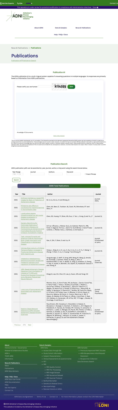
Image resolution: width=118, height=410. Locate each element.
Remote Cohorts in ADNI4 (53, 389)
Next (29, 325)
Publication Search (29, 61)
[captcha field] (44, 86)
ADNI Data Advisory (12, 371)
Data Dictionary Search (85, 362)
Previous (17, 325)
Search (16, 180)
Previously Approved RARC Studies (92, 351)
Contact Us (9, 390)
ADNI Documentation (12, 382)
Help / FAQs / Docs (61, 35)
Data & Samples (61, 28)
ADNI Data (44, 348)
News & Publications (83, 28)
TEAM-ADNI (9, 356)
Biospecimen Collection (88, 359)
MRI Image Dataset (53, 373)
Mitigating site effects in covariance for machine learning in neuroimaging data (32, 208)
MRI (45, 364)
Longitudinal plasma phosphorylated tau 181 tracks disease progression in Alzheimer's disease (32, 216)
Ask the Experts (10, 388)
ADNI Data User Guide (12, 379)
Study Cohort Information (53, 353)
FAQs (6, 385)
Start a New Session (59, 136)
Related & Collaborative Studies (16, 351)
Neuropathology (49, 386)
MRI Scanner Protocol (54, 378)
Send (71, 87)
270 (24, 325)
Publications (9, 368)
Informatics (9, 359)
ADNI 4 (7, 353)
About (7, 345)
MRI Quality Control (53, 367)
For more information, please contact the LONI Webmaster (82, 397)
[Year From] (14, 174)
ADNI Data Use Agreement (23, 397)
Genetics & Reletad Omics (53, 384)
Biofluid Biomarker (50, 381)
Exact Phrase (90, 174)
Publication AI (16, 61)
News (7, 366)
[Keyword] (74, 174)
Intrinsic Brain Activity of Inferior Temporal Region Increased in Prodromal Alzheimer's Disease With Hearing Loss (32, 251)
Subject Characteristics (52, 356)
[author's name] (56, 174)
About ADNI (38, 28)
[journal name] (37, 174)
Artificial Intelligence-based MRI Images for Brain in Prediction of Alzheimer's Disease (32, 200)
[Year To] (21, 174)
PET (45, 362)
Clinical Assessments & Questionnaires (57, 359)
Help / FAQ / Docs (11, 377)
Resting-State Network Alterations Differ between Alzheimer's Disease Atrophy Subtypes (31, 312)
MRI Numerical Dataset (54, 375)
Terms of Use (41, 397)
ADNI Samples (82, 348)
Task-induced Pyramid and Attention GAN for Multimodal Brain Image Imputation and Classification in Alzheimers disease (31, 240)
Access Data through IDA (52, 351)
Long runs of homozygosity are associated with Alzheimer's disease (32, 291)
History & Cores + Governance (16, 348)
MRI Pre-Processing (53, 370)
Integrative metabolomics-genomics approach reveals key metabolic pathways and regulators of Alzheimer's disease (33, 261)
